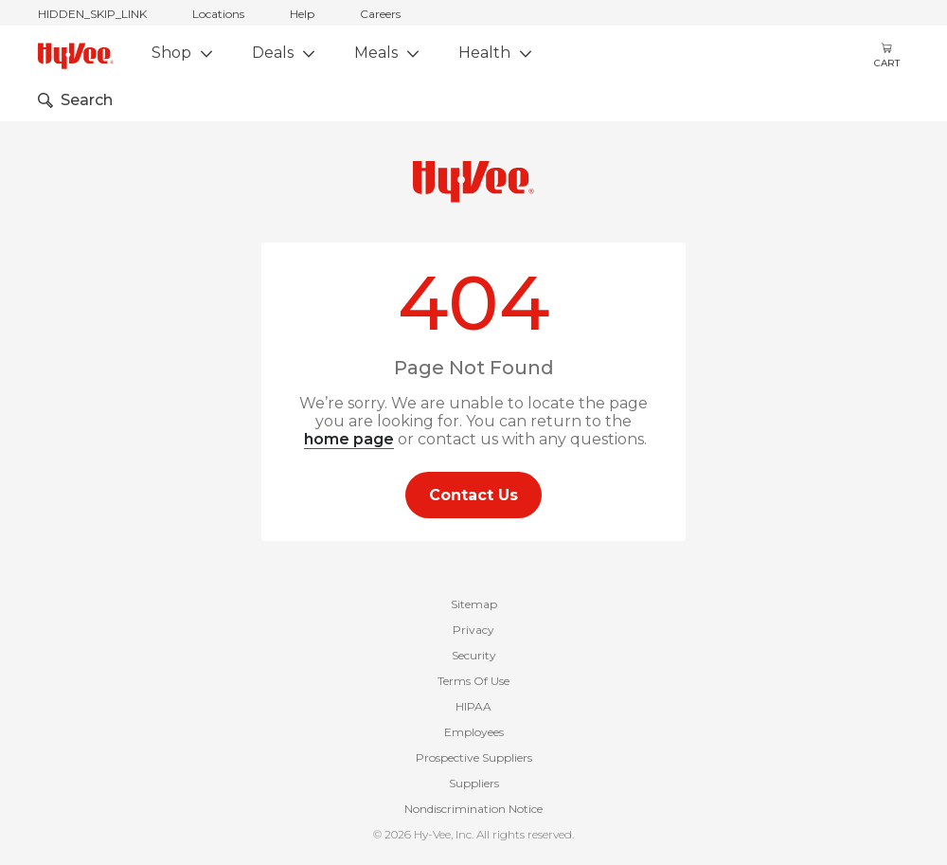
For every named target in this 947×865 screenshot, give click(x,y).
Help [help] (302, 14)
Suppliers (474, 783)
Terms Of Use (473, 681)
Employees (474, 732)
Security (474, 655)
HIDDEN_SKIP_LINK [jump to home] (92, 14)
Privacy (473, 629)
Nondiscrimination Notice (473, 809)
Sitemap (474, 604)
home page (349, 439)
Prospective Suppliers (474, 757)
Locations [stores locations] (218, 14)
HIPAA (473, 706)
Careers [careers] (380, 14)
